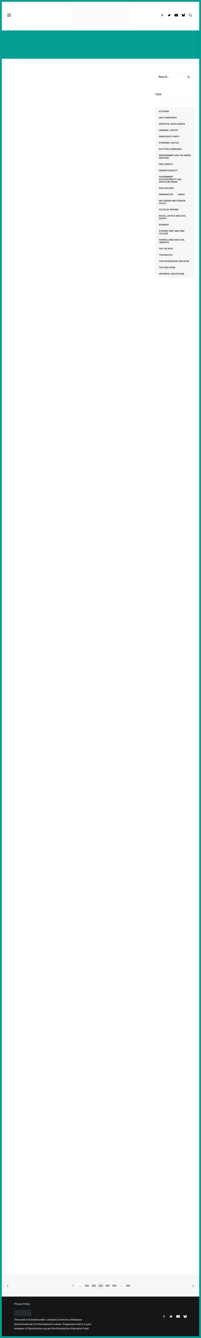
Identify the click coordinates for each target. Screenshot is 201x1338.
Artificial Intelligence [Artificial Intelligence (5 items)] (172, 124)
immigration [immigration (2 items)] (166, 194)
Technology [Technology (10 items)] (166, 255)
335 (107, 1285)
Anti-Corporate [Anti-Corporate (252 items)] (168, 117)
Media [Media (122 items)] (181, 194)
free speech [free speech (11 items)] (166, 164)
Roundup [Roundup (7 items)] (164, 224)
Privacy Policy (22, 1303)
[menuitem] (163, 15)
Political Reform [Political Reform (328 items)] (169, 209)
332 (87, 1285)
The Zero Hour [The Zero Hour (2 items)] (167, 267)
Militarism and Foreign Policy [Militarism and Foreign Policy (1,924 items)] (172, 202)
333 (94, 1285)
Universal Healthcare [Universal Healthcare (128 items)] (171, 274)
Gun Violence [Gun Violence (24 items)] (166, 188)
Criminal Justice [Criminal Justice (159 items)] (168, 130)
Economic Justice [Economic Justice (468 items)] (169, 143)
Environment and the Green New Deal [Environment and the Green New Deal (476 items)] (175, 156)
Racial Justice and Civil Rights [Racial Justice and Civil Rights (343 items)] (172, 217)
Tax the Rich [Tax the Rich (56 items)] (166, 248)
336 (114, 1285)
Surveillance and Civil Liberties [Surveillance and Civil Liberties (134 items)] (172, 241)
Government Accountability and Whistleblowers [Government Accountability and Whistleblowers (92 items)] (170, 179)
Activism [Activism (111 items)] (164, 111)
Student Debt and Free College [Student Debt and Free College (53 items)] (172, 232)
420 (128, 1285)
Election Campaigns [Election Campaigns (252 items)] (170, 149)
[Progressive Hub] (100, 15)
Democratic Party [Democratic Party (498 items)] (169, 136)
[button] (163, 15)
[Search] (174, 77)
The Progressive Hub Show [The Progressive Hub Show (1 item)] (174, 261)
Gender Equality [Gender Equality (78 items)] (168, 170)
